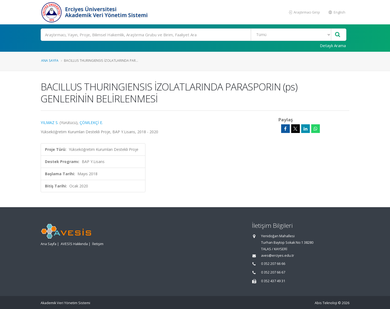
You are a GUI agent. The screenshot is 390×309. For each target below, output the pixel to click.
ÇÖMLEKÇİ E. (91, 122)
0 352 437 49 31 (273, 281)
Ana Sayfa (49, 60)
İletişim (97, 244)
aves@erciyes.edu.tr (277, 255)
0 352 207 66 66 (273, 263)
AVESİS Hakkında (74, 244)
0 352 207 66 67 (273, 272)
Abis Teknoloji (326, 303)
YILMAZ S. (49, 122)
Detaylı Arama (333, 45)
